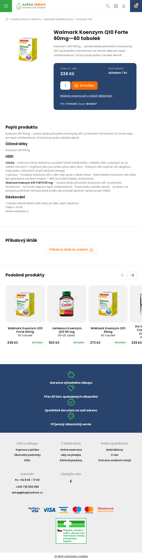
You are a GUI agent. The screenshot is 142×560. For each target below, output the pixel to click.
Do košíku (84, 85)
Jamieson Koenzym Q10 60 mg (67, 331)
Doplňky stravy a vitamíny (26, 19)
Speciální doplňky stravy (58, 19)
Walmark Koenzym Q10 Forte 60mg (25, 331)
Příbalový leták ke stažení (71, 249)
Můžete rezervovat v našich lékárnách (86, 96)
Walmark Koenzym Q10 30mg (108, 331)
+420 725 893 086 (27, 487)
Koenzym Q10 (84, 19)
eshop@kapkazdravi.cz (27, 492)
